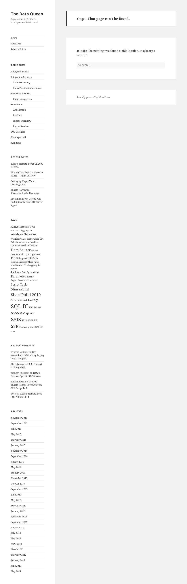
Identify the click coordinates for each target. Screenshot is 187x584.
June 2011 (16, 565)
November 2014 (19, 450)
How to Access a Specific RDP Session (26, 374)
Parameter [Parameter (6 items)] (18, 276)
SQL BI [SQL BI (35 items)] (19, 306)
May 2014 (16, 467)
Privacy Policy (18, 49)
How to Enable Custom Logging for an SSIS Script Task (26, 385)
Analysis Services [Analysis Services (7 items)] (23, 234)
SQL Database (18, 131)
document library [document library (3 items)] (19, 254)
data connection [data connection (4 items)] (20, 245)
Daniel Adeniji (18, 381)
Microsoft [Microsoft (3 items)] (22, 262)
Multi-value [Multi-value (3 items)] (33, 262)
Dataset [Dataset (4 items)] (33, 245)
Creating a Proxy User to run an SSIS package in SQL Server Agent (27, 202)
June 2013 (16, 494)
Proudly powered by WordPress (93, 97)
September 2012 (19, 522)
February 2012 (18, 554)
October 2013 (18, 483)
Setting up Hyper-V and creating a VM (23, 183)
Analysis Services (20, 71)
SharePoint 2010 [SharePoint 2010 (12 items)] (26, 294)
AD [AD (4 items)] (33, 226)
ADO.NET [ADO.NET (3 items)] (15, 230)
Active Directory (21, 82)
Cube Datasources (22, 99)
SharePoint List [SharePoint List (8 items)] (22, 300)
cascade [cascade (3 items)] (25, 242)
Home (14, 38)
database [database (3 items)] (34, 242)
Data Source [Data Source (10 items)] (21, 249)
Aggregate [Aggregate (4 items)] (26, 230)
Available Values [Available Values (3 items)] (18, 239)
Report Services (21, 126)
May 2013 (16, 500)
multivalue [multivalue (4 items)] (17, 265)
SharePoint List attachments (27, 88)
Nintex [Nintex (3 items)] (14, 268)
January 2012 (18, 560)
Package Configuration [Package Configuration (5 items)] (25, 272)
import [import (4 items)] (23, 258)
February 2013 (18, 505)
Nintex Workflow (22, 120)
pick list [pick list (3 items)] (30, 276)
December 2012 (19, 516)
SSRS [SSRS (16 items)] (16, 326)
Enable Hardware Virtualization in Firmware (25, 191)
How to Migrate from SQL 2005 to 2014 (26, 395)
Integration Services (21, 77)
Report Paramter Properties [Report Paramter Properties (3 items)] (24, 280)
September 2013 (19, 489)
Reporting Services (20, 93)
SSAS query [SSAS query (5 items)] (26, 313)
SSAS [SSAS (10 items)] (15, 312)
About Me (16, 43)
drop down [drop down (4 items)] (34, 254)
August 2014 (17, 461)
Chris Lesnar (17, 364)
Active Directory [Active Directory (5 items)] (21, 226)
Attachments (19, 109)
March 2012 (17, 549)
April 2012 (16, 543)
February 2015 (18, 439)
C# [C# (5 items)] (41, 238)
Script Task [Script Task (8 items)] (19, 284)
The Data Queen (27, 13)
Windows (16, 142)
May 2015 (16, 434)
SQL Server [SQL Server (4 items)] (35, 307)
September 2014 (19, 456)
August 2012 (17, 527)
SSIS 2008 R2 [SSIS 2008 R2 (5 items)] (29, 320)
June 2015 (16, 428)
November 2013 (19, 478)
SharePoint (17, 104)
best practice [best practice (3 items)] (33, 239)
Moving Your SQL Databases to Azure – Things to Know (27, 174)
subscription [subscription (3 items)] (27, 327)
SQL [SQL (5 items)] (36, 300)
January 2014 (18, 472)
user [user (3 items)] (13, 331)
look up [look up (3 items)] (14, 262)
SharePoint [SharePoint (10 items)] (20, 289)
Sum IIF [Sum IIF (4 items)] (38, 326)
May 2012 (16, 538)
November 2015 (19, 417)
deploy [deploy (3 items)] (34, 250)
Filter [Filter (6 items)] (15, 258)
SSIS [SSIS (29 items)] (16, 319)
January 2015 (18, 445)
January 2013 (18, 511)
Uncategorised (18, 137)
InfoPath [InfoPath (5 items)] (33, 258)
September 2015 (19, 423)
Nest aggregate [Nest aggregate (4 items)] (32, 265)
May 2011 (16, 571)
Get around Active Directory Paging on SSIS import (27, 355)
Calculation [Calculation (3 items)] (16, 242)
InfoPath (17, 115)
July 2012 (16, 532)
